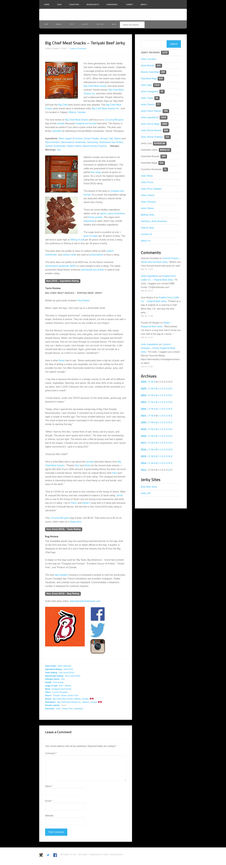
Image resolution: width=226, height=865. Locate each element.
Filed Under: (51, 666)
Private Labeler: (52, 706)
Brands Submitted (150, 72)
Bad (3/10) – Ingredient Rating (62, 281)
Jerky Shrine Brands (151, 131)
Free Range (58, 683)
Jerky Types (147, 98)
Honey (103, 139)
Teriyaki (56, 696)
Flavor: (48, 696)
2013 (143, 470)
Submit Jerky (147, 228)
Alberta (72, 113)
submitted (57, 131)
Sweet (64, 696)
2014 (143, 463)
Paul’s (74, 503)
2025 (143, 389)
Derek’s (86, 503)
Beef (61, 139)
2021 (143, 416)
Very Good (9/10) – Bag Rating (62, 594)
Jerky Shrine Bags (150, 124)
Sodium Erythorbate (55, 146)
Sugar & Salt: (51, 686)
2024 (143, 396)
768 (166, 111)
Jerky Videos (147, 209)
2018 (143, 436)
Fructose (78, 139)
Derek (62, 361)
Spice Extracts (52, 143)
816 (161, 79)
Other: (48, 693)
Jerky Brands (147, 66)
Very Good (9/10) (66, 673)
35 (157, 98)
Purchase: (50, 709)
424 (159, 66)
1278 (164, 53)
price (78, 522)
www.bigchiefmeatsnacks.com (85, 602)
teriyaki (61, 124)
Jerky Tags (146, 85)
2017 (143, 443)
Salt (111, 139)
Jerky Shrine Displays (152, 137)
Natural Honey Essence (95, 146)
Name (49, 787)
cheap (72, 522)
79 (162, 92)
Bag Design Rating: (54, 676)
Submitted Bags (149, 79)
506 (166, 131)
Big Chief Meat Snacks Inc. (106, 109)
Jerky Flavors (148, 105)
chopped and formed (86, 124)
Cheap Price (67, 709)
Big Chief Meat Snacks (95, 86)
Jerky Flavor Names (151, 111)
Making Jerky (147, 215)
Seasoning (92, 143)
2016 (143, 450)
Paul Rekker (83, 301)
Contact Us (146, 235)
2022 (143, 409)
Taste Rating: (51, 673)
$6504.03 (165, 150)
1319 (156, 85)
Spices (117, 139)
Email (48, 801)
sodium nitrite (69, 255)
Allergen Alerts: (52, 680)
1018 (163, 118)
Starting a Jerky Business (154, 222)
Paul (77, 466)
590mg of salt (77, 240)
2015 (143, 457)
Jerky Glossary (148, 202)
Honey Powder (91, 139)
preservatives (96, 255)
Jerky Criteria (147, 196)
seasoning (89, 221)
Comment (51, 754)
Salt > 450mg (65, 686)
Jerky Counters (148, 59)
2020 (58, 709)
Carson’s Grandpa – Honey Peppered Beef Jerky (158, 349)
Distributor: (50, 703)
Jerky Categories (149, 92)
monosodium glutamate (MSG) (61, 266)
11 (165, 170)
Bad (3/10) (68, 670)
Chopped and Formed (61, 689)
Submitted (78, 709)
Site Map (83, 855)
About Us (145, 241)
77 (158, 105)
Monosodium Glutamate (73, 143)
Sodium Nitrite (74, 146)
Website (49, 816)
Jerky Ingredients (113, 14)
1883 (164, 124)
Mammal (67, 666)
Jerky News (147, 176)
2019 (143, 430)
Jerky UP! (146, 494)
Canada (81, 113)
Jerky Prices (147, 183)
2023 (143, 403)
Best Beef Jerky (149, 487)
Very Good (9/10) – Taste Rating (63, 530)
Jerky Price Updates (151, 189)
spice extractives (116, 214)
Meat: (47, 689)
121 (167, 137)
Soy (59, 150)
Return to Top (68, 855)
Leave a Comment (78, 49)
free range (96, 173)
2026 (143, 382)
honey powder (95, 218)
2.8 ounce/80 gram (114, 120)
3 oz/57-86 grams (60, 693)
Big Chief (63, 105)
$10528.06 (159, 144)
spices (103, 214)
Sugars (68, 139)
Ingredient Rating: (53, 670)
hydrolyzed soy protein (92, 270)
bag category (61, 575)
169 (163, 72)
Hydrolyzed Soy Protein (111, 143)
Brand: (48, 699)
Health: (48, 683)
